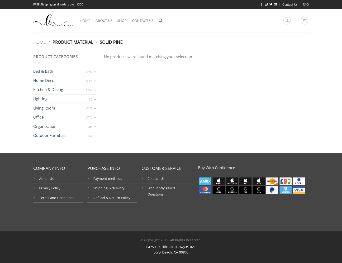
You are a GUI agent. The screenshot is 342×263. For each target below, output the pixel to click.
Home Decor (44, 80)
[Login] (287, 20)
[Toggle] (95, 71)
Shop (122, 21)
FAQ (306, 4)
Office (38, 117)
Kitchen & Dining (48, 89)
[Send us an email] (275, 4)
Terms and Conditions (56, 198)
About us (103, 21)
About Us (46, 178)
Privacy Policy (49, 188)
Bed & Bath (43, 71)
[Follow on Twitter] (270, 4)
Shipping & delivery (108, 188)
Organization (45, 126)
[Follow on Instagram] (266, 4)
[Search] (160, 20)
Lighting (40, 98)
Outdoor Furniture (49, 135)
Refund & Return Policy (111, 198)
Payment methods (107, 178)
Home (85, 21)
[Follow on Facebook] (261, 4)
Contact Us (290, 4)
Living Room (44, 108)
